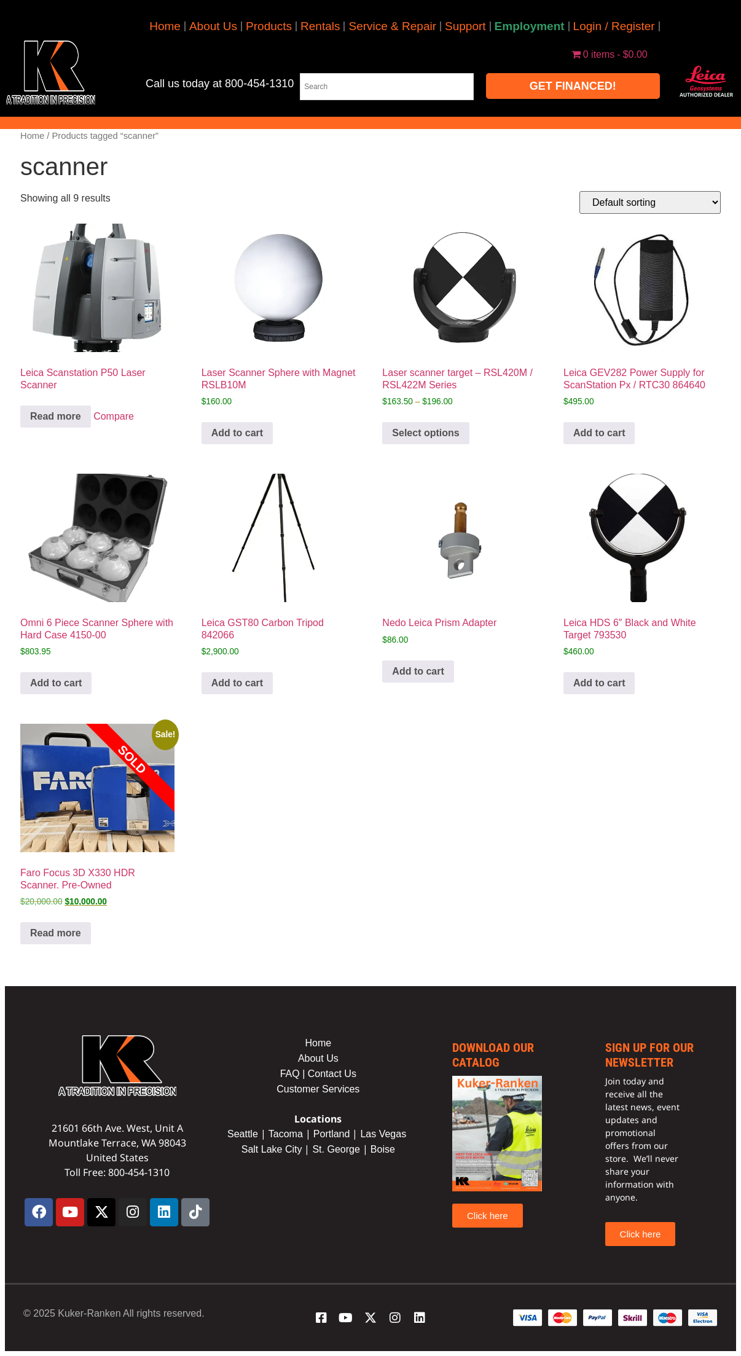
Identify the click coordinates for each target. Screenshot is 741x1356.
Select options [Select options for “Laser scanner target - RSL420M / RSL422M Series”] (425, 433)
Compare (113, 416)
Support (465, 26)
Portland (331, 1134)
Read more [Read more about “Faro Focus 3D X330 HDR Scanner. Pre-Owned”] (55, 933)
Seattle (242, 1134)
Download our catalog (493, 1055)
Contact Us (332, 1073)
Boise (382, 1149)
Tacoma (286, 1134)
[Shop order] (650, 202)
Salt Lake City (271, 1149)
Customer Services (317, 1089)
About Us (213, 26)
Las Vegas (384, 1134)
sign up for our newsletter (649, 1055)
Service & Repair (392, 26)
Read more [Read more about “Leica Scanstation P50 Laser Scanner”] (55, 416)
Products (269, 26)
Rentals (320, 26)
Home (165, 26)
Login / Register (614, 26)
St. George (335, 1149)
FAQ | (294, 1073)
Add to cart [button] (237, 433)
